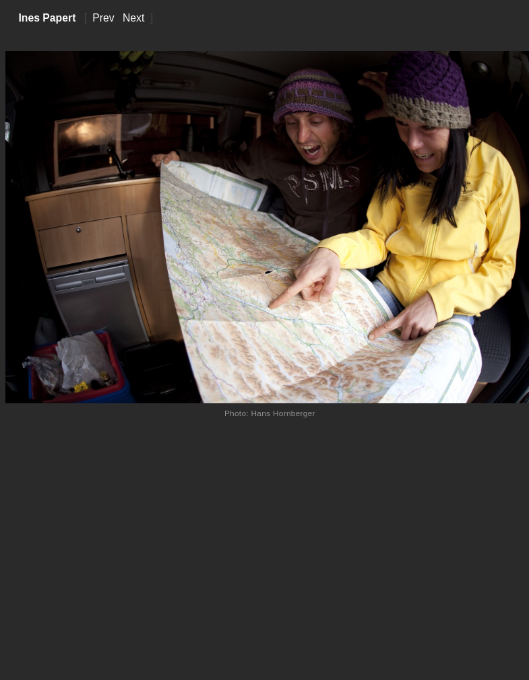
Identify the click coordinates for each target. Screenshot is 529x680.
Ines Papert (46, 18)
